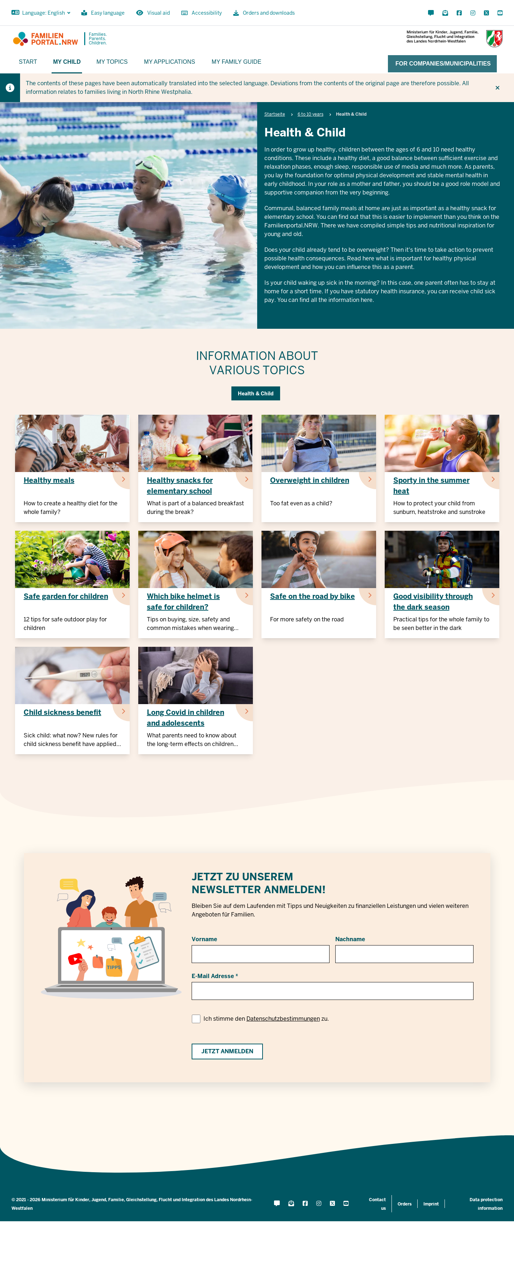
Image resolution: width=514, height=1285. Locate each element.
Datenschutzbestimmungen (283, 1018)
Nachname (350, 939)
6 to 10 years (310, 114)
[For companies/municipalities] (442, 63)
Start (28, 62)
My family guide (236, 62)
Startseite (274, 114)
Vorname (204, 939)
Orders (405, 1204)
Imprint (431, 1204)
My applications (169, 62)
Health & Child (256, 393)
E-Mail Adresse (213, 976)
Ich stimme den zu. (266, 1018)
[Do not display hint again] (497, 87)
